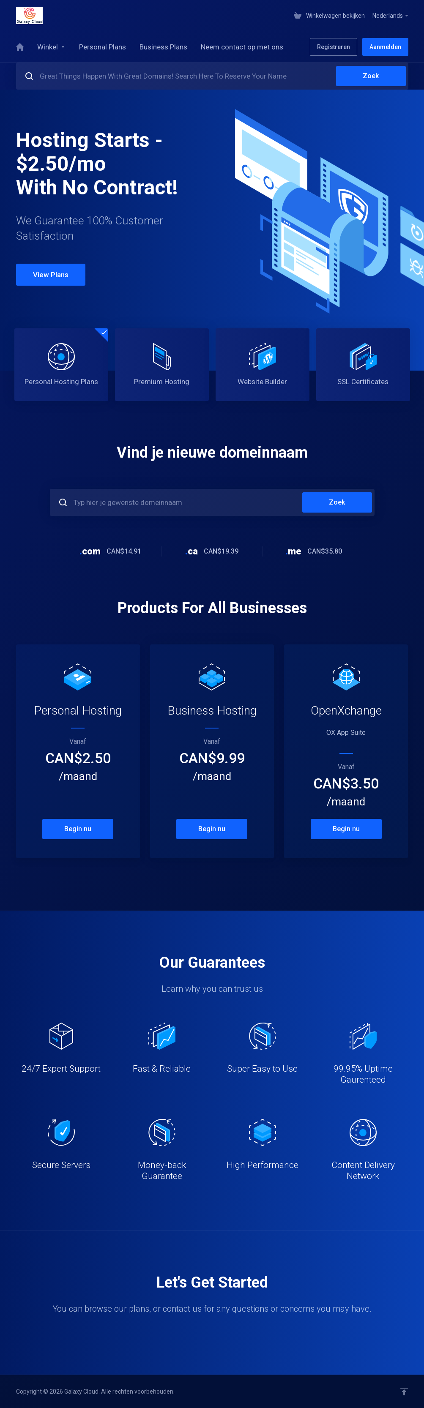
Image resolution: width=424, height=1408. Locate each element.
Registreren (333, 47)
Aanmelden (385, 47)
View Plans (50, 274)
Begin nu (77, 829)
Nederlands (390, 15)
